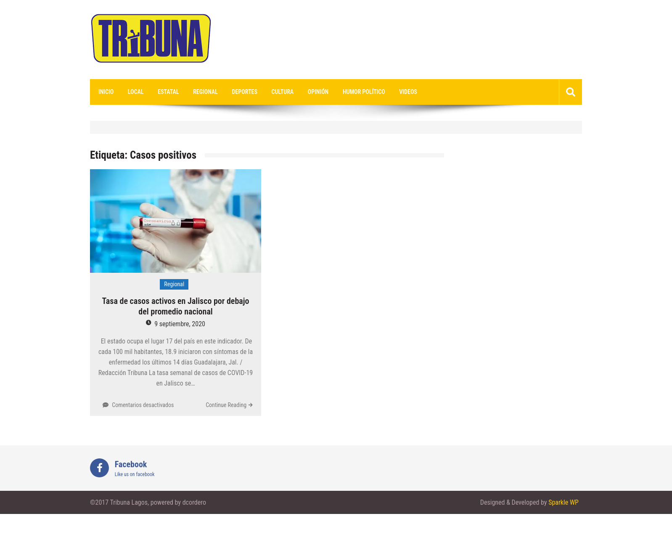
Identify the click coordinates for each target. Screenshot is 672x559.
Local (136, 91)
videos (408, 91)
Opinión (318, 91)
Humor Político (364, 91)
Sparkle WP (563, 502)
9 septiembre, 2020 (179, 324)
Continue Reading (226, 405)
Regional (205, 91)
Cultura (283, 91)
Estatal (168, 91)
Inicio (106, 91)
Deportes (244, 91)
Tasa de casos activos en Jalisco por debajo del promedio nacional (175, 306)
